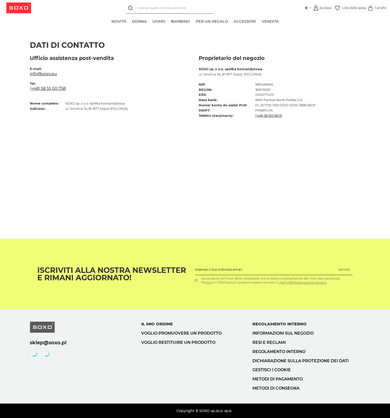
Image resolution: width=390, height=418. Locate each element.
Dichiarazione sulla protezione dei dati (300, 360)
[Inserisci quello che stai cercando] (169, 8)
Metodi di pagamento (277, 379)
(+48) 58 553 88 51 (268, 116)
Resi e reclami (269, 342)
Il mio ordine (157, 324)
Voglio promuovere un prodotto (181, 333)
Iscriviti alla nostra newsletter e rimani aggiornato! (111, 274)
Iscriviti (344, 269)
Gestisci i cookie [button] (271, 369)
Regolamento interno (278, 351)
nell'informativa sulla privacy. (303, 282)
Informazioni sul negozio (283, 333)
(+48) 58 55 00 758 (48, 88)
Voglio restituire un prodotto (178, 342)
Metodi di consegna (275, 388)
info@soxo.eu (43, 73)
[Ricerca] (131, 8)
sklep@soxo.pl (48, 343)
